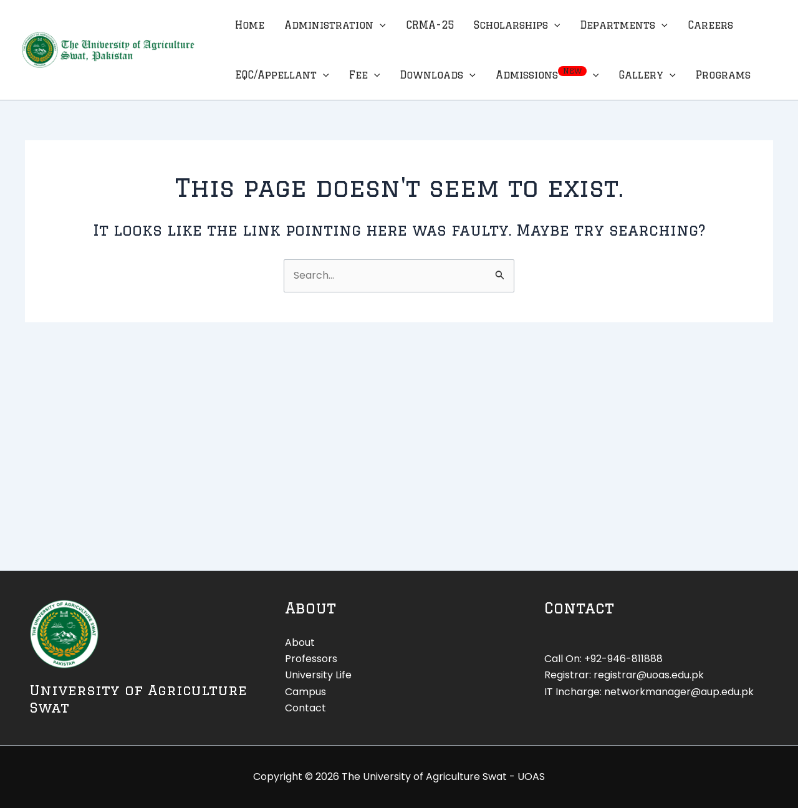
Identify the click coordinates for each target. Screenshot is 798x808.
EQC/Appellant (282, 75)
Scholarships (517, 25)
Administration (335, 25)
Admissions (547, 75)
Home (249, 25)
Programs (723, 74)
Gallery (647, 75)
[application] (379, 25)
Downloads (438, 75)
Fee (364, 75)
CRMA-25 (430, 25)
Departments (624, 25)
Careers (710, 25)
